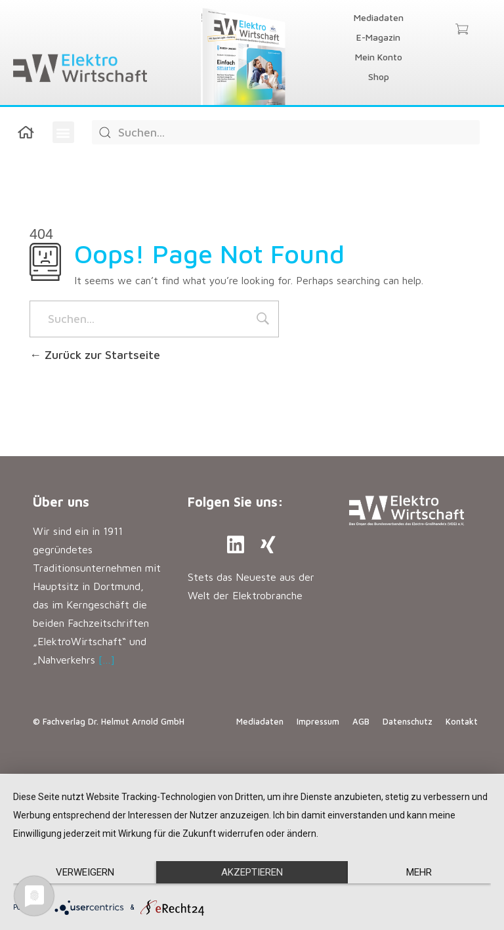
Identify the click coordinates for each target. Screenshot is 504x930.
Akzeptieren (252, 872)
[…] (106, 660)
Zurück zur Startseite (95, 355)
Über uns (61, 501)
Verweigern (85, 872)
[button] (63, 132)
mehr (419, 872)
